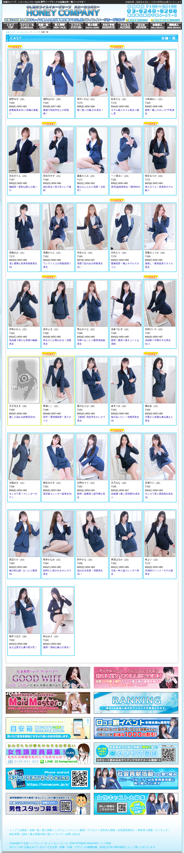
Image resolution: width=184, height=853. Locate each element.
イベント (72, 830)
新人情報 (47, 830)
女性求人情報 (107, 830)
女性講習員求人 (126, 830)
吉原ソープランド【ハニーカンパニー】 (46, 843)
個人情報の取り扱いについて (46, 833)
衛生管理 (14, 833)
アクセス (92, 830)
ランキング (161, 830)
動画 (82, 830)
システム (60, 830)
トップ (13, 830)
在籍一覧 (34, 830)
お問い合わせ (72, 833)
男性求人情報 (145, 830)
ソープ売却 (104, 843)
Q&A (24, 833)
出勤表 (23, 830)
